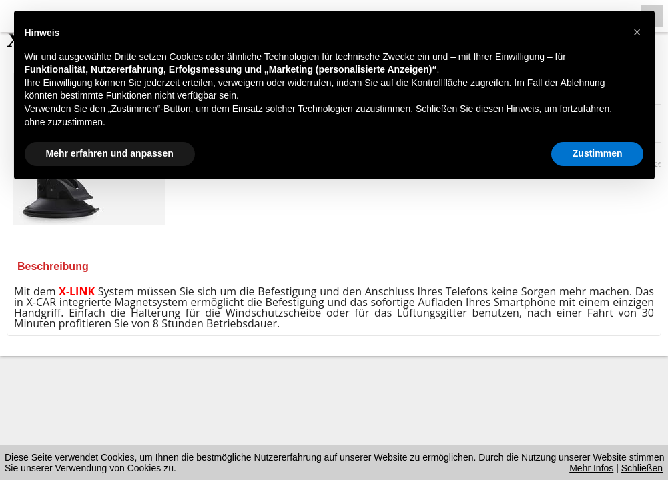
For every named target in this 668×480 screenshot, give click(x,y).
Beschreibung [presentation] (53, 266)
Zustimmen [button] (598, 153)
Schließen (642, 468)
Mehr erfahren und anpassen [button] (110, 153)
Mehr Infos (591, 468)
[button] (637, 32)
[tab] (53, 267)
